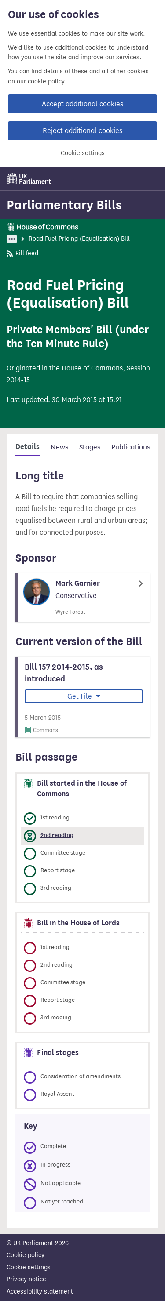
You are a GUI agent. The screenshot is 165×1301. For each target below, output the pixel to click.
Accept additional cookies (82, 104)
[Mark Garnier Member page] (82, 597)
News (59, 447)
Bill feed (22, 253)
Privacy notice (26, 1279)
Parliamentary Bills (64, 205)
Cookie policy (25, 1255)
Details (27, 446)
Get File (80, 696)
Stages (89, 447)
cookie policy (46, 81)
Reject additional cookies (82, 131)
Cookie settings (83, 153)
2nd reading (56, 835)
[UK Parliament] (29, 178)
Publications (130, 447)
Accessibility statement (40, 1291)
